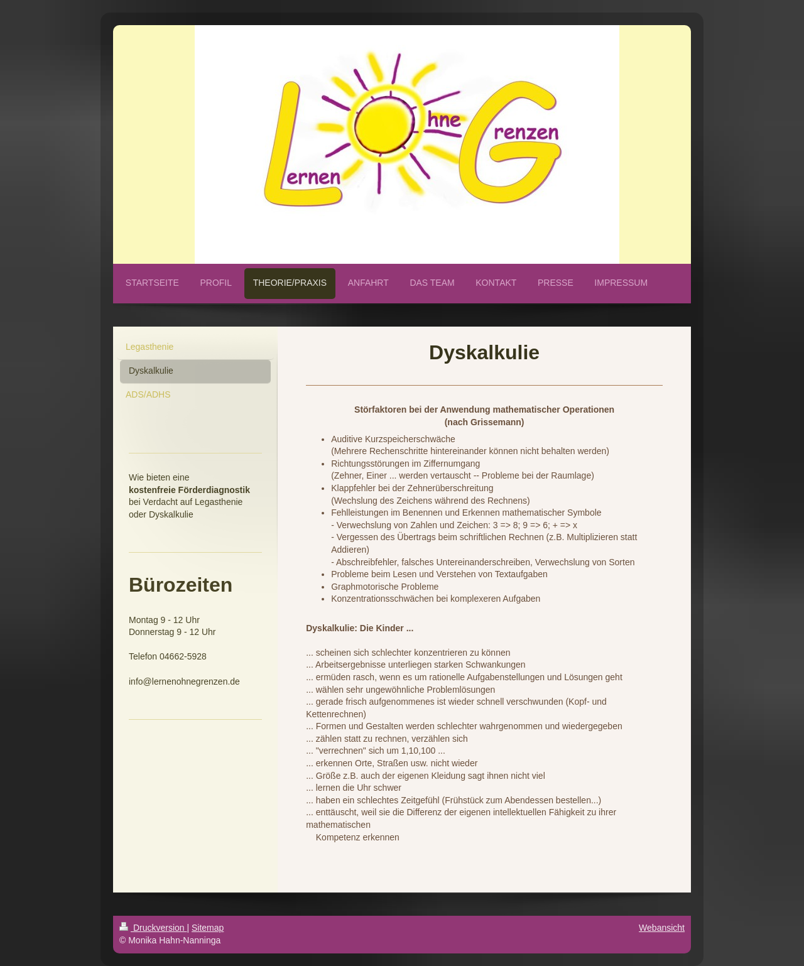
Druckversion (153, 928)
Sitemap (208, 928)
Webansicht (662, 928)
